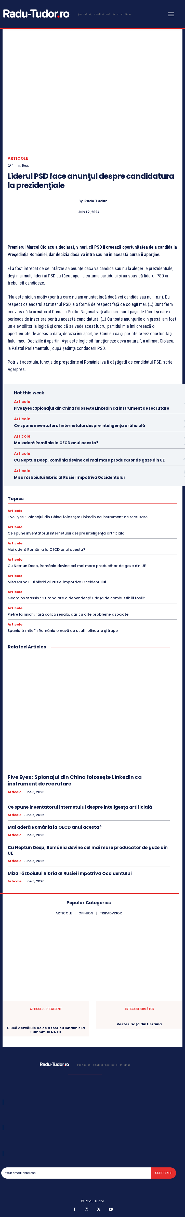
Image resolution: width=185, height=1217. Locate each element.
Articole (18, 158)
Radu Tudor (95, 201)
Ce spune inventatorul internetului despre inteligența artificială (79, 425)
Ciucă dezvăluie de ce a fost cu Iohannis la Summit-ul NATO (46, 1030)
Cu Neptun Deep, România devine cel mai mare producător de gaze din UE (89, 460)
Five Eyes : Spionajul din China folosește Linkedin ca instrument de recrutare (91, 408)
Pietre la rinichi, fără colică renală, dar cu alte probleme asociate (68, 614)
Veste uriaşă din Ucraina (139, 1024)
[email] (76, 1173)
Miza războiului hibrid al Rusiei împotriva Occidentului (69, 477)
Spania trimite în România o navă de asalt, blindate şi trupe (63, 630)
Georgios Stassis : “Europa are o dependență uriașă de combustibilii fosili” (76, 598)
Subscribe (163, 1173)
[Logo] (66, 13)
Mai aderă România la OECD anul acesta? (56, 443)
